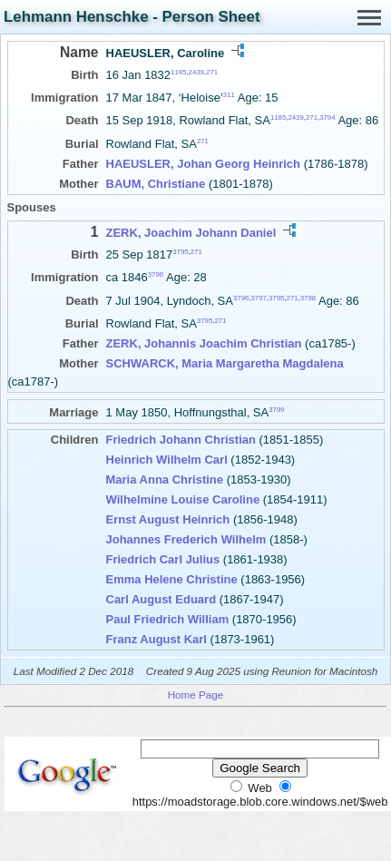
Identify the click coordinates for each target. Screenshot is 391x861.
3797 (258, 297)
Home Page (196, 694)
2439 (196, 72)
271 (212, 72)
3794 (327, 117)
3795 (180, 252)
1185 (178, 72)
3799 (276, 410)
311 (229, 95)
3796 (155, 274)
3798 (308, 297)
